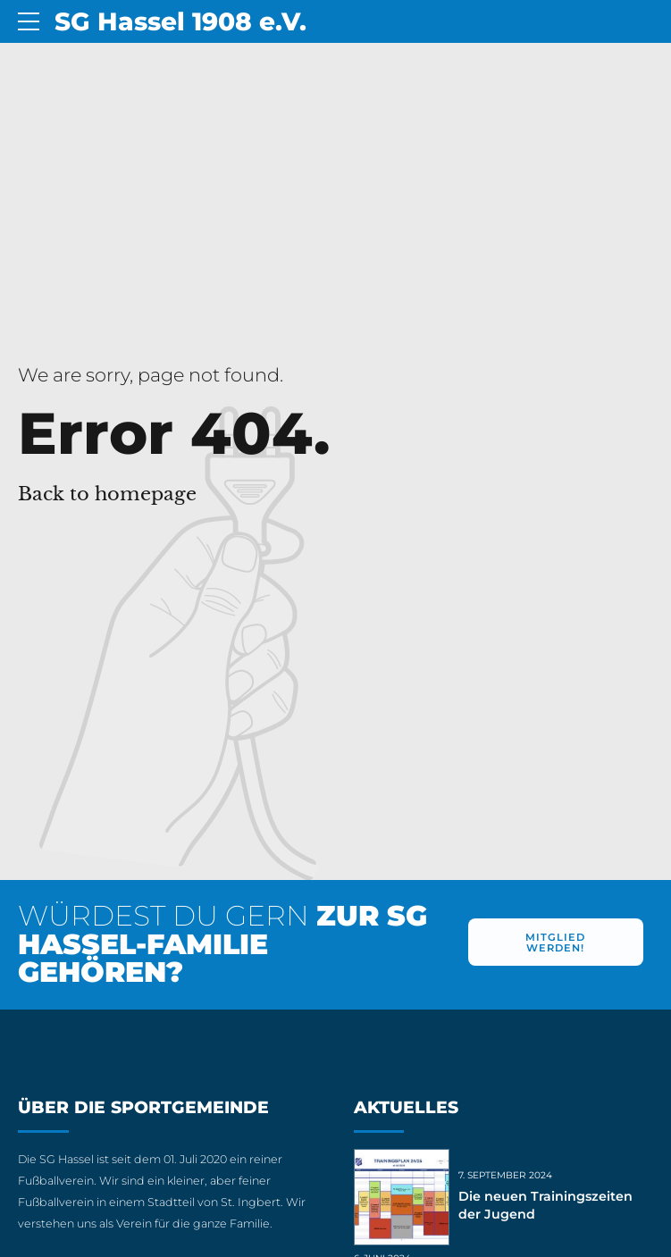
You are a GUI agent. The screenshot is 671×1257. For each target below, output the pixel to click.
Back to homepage (107, 494)
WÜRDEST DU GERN (222, 944)
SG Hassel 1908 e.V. (180, 21)
